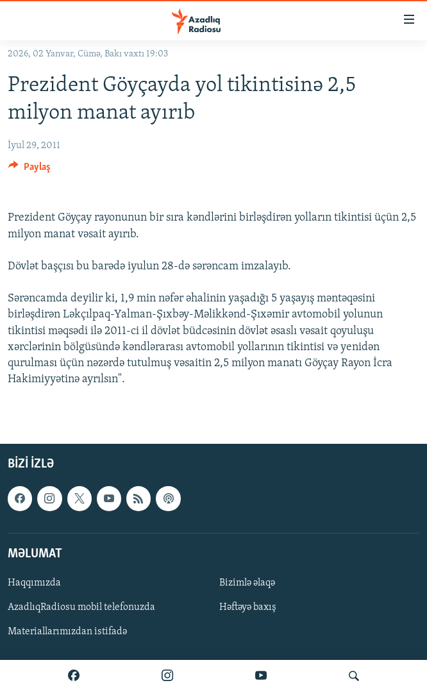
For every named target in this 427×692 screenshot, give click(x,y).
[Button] (29, 170)
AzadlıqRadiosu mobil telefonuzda (81, 607)
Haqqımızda (34, 583)
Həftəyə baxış (247, 607)
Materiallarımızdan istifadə (67, 632)
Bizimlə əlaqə (247, 583)
